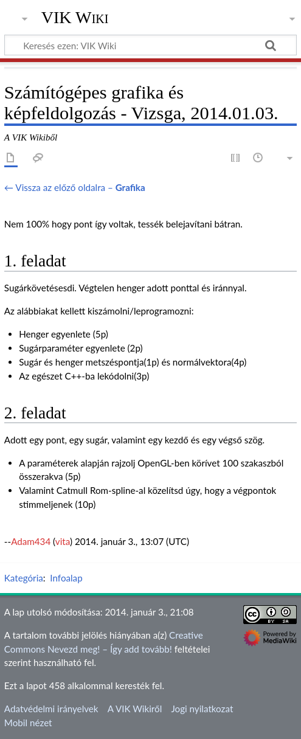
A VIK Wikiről (135, 708)
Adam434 (30, 541)
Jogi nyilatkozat (202, 708)
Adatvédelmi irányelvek (51, 708)
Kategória (23, 577)
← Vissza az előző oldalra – (74, 187)
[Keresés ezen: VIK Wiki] (150, 45)
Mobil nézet (28, 722)
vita (62, 541)
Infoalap (66, 577)
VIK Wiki (75, 17)
